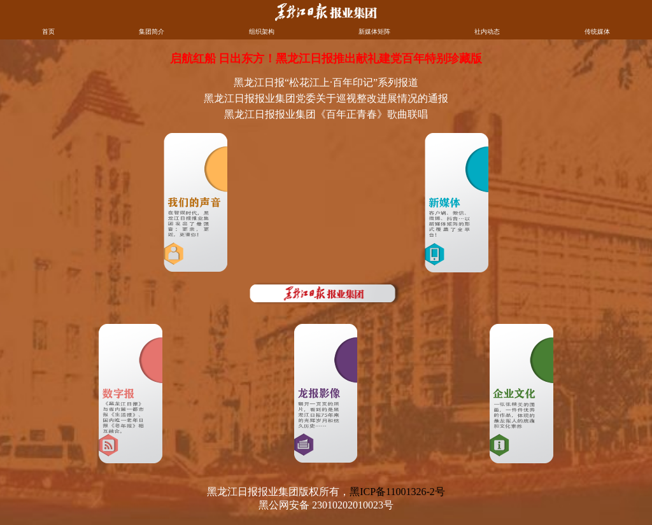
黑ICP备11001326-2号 (397, 491)
